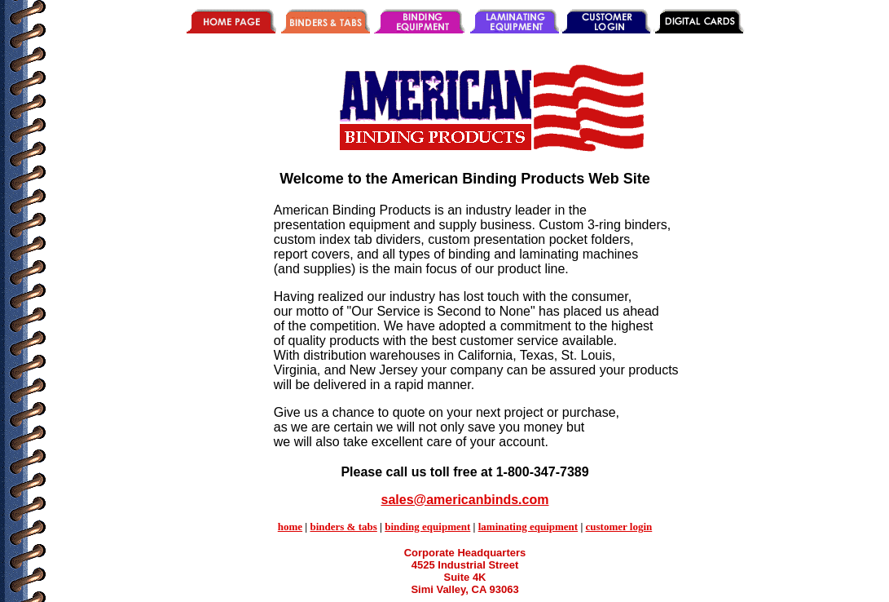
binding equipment (427, 526)
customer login (619, 526)
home (290, 526)
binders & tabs (343, 526)
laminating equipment (528, 526)
